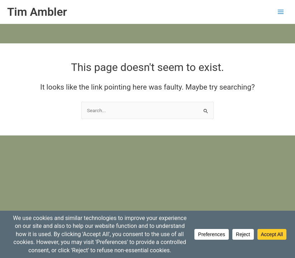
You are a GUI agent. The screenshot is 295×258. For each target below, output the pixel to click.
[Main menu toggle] (281, 12)
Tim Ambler (37, 12)
